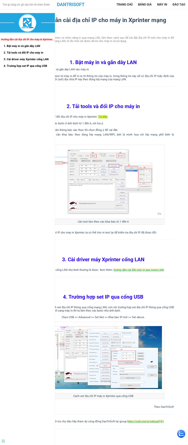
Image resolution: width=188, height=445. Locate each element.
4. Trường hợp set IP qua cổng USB (25, 66)
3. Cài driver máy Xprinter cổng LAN (26, 59)
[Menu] (26, 441)
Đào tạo (179, 4)
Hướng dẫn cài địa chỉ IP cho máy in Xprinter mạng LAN (28, 39)
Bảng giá (145, 4)
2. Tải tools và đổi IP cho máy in (23, 52)
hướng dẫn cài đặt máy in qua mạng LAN (139, 270)
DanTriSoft (70, 4)
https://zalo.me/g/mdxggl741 (145, 421)
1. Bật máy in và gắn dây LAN (22, 46)
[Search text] (27, 4)
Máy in (162, 4)
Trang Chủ (124, 4)
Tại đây (102, 116)
